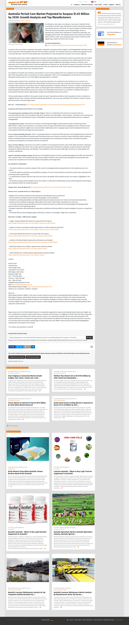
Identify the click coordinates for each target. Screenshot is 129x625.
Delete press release (17, 357)
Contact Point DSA (98, 619)
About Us (118, 4)
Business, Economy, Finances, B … (23, 371)
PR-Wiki (80, 1)
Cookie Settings (119, 619)
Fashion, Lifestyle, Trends (20, 467)
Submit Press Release (87, 4)
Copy (89, 337)
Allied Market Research (24, 22)
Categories (77, 4)
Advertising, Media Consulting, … (68, 527)
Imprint (86, 1)
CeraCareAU (57, 469)
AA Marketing (11, 469)
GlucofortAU (11, 529)
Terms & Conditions (87, 619)
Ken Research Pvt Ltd (59, 529)
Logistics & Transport (65, 588)
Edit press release (33, 357)
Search (117, 2)
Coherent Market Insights (14, 589)
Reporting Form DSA (109, 619)
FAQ (68, 619)
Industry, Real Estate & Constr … (68, 371)
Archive (105, 4)
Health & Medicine (26, 20)
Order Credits (98, 4)
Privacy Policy (77, 619)
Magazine (111, 4)
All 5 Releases (12, 426)
